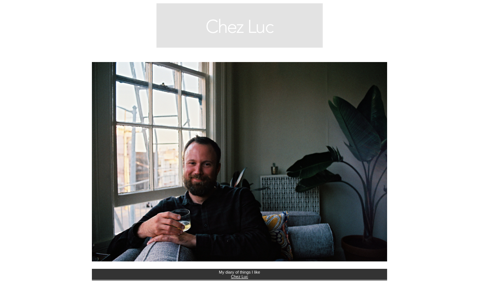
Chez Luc (239, 276)
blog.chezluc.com (239, 25)
